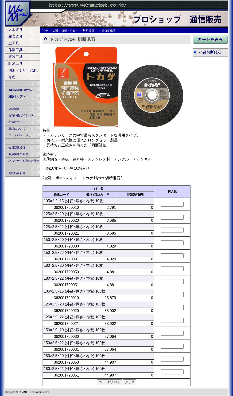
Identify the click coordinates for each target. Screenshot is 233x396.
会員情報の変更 (18, 154)
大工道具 (15, 29)
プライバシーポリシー (22, 135)
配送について (16, 122)
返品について (16, 128)
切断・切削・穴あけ (24, 70)
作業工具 (15, 50)
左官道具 (15, 36)
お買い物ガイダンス (21, 115)
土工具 (13, 43)
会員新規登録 (16, 147)
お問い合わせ (16, 173)
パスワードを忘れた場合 (23, 160)
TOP (45, 30)
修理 (12, 77)
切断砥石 (88, 30)
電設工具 (15, 57)
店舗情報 (14, 108)
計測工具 (15, 63)
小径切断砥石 (210, 52)
